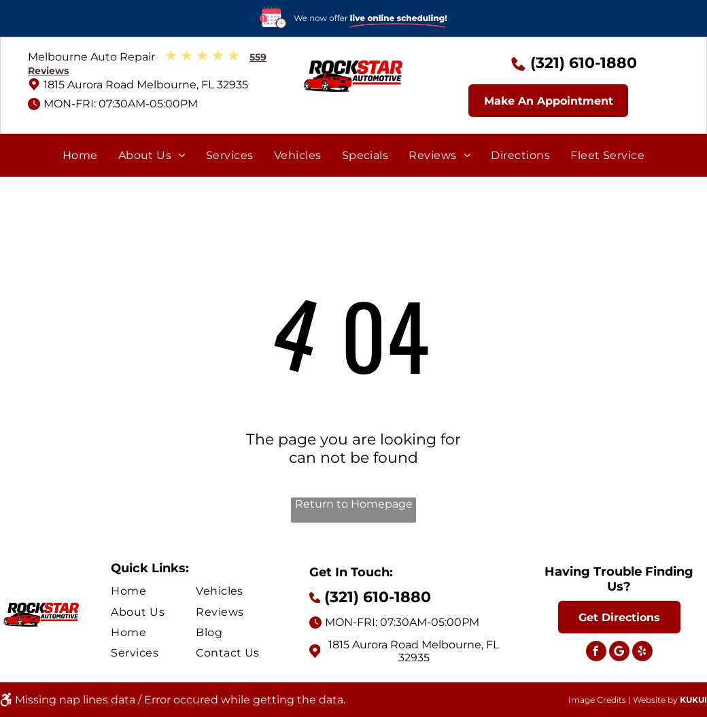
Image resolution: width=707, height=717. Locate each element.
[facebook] (596, 653)
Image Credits (597, 700)
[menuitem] (80, 155)
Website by (655, 700)
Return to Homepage (354, 503)
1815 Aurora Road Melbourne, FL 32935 (146, 84)
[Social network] (619, 653)
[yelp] (642, 653)
